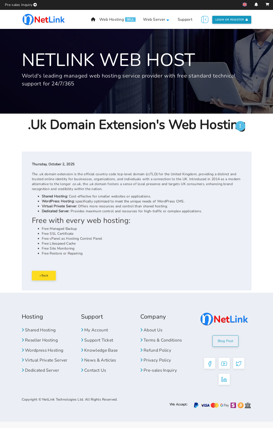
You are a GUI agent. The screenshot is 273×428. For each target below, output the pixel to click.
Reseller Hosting (41, 344)
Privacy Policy (156, 364)
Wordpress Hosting (44, 354)
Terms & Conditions (162, 344)
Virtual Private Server (45, 364)
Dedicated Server (41, 375)
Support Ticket (98, 344)
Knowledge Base (100, 354)
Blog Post (225, 345)
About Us (152, 334)
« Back (46, 287)
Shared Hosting (40, 334)
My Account (95, 334)
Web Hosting (111, 19)
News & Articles (99, 364)
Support (185, 19)
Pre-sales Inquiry (18, 4)
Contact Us (94, 375)
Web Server (156, 19)
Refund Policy (156, 354)
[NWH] (240, 126)
